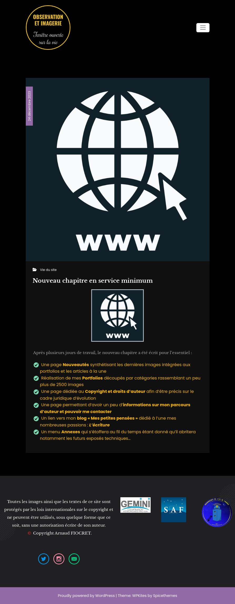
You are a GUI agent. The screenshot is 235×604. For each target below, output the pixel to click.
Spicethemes (165, 595)
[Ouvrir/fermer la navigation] (202, 27)
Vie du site (48, 270)
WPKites (139, 595)
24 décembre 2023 (29, 106)
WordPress (105, 595)
